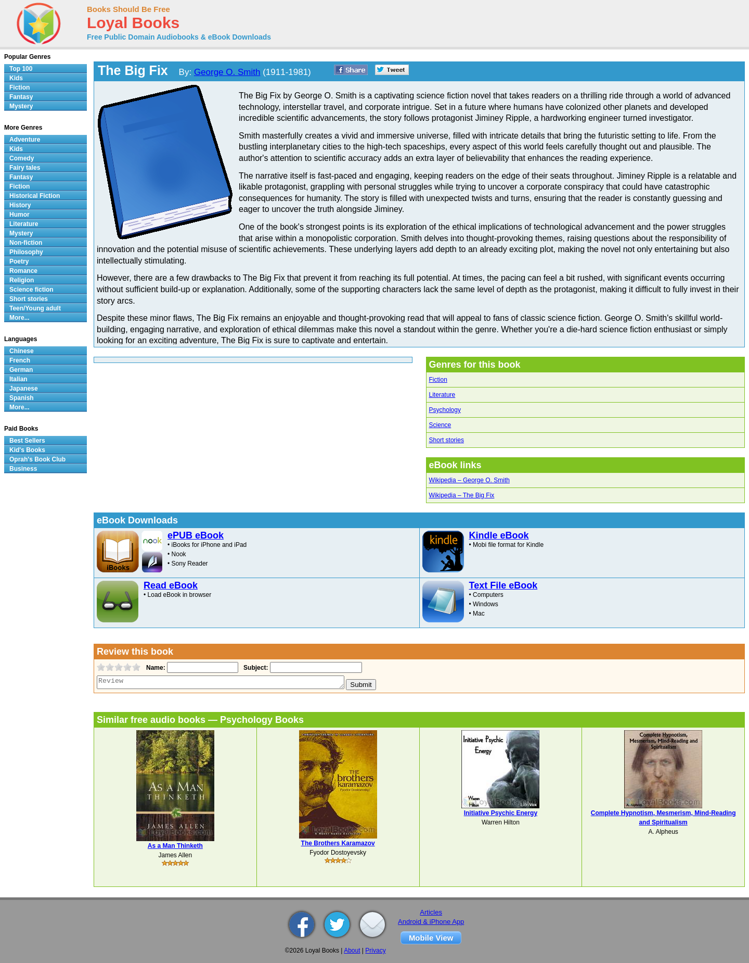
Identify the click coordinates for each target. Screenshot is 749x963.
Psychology (445, 410)
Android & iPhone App (431, 922)
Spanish (21, 398)
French (19, 360)
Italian (18, 379)
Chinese (21, 351)
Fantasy (21, 97)
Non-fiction (25, 242)
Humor (19, 214)
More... (19, 317)
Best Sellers (27, 440)
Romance (23, 270)
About (352, 950)
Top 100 (20, 68)
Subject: (254, 667)
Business (23, 468)
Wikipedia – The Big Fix (462, 495)
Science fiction (31, 289)
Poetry (19, 261)
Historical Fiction (34, 195)
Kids (16, 78)
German (21, 369)
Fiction (438, 379)
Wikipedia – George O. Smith (469, 480)
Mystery (21, 106)
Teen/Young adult (35, 308)
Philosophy (26, 252)
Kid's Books (27, 450)
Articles (431, 912)
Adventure (24, 139)
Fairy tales (24, 167)
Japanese (23, 388)
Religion (21, 280)
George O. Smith (227, 72)
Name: (155, 667)
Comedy (21, 158)
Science (440, 425)
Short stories (446, 440)
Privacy (375, 950)
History (20, 205)
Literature (442, 394)
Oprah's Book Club (37, 459)
